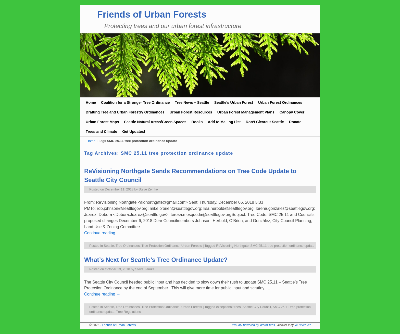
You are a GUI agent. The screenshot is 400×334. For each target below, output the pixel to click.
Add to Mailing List (224, 122)
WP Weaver (303, 325)
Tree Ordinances (128, 246)
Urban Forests (191, 246)
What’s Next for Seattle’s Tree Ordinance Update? (156, 259)
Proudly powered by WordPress (253, 325)
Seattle (109, 246)
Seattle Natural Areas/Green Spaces (155, 122)
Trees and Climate (101, 132)
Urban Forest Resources (191, 112)
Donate (295, 122)
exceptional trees (228, 307)
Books (197, 122)
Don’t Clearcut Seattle (265, 122)
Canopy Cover (292, 112)
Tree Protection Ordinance (161, 246)
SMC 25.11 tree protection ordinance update (283, 246)
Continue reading (102, 233)
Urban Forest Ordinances (280, 102)
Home (91, 102)
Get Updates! (133, 132)
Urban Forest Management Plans (245, 112)
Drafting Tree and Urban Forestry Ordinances (125, 112)
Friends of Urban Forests (151, 14)
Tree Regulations (128, 312)
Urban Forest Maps (102, 122)
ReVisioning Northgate (232, 246)
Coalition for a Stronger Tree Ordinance (135, 102)
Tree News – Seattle (192, 102)
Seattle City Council (257, 307)
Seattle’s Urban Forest (233, 102)
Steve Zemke (148, 189)
